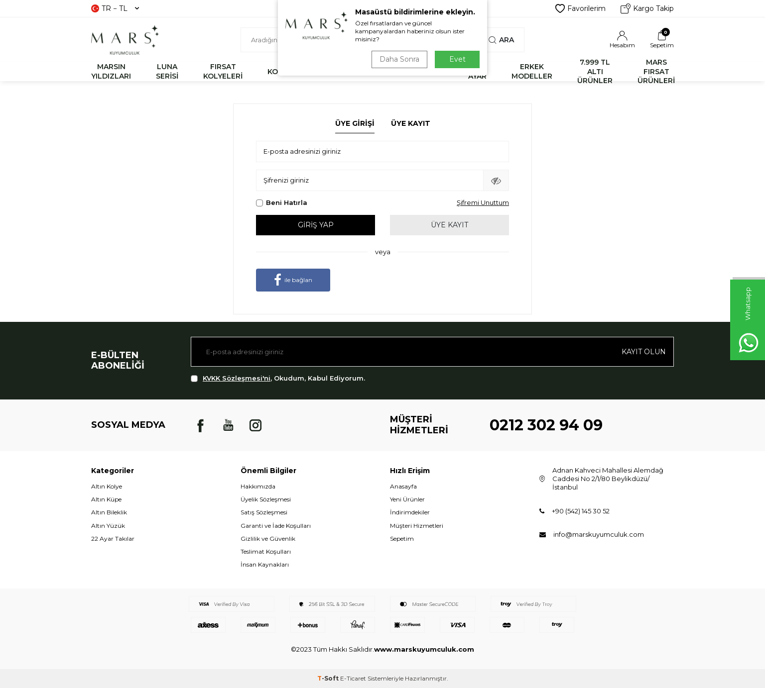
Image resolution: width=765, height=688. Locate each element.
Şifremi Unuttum (483, 202)
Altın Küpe (106, 499)
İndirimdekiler (410, 512)
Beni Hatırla (281, 202)
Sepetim (402, 538)
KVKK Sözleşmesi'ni (236, 378)
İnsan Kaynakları (265, 564)
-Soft (328, 678)
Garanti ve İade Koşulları (276, 525)
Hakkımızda (258, 486)
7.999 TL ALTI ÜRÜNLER (595, 71)
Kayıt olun (644, 351)
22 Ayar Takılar (112, 538)
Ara (501, 39)
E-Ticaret (353, 678)
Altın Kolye (106, 486)
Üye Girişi (355, 123)
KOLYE (279, 71)
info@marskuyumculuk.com (598, 534)
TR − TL (115, 8)
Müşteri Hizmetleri (416, 525)
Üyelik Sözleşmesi (266, 499)
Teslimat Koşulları (266, 551)
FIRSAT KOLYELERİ (223, 71)
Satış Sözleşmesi (264, 512)
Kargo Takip (647, 8)
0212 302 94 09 (546, 425)
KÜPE (433, 71)
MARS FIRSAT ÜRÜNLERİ (656, 71)
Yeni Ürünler (407, 499)
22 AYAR (477, 71)
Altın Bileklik (109, 512)
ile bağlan (293, 280)
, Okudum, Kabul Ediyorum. (278, 378)
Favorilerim (580, 8)
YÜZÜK (385, 71)
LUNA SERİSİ (167, 71)
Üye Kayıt (410, 123)
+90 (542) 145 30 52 (581, 511)
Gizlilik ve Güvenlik (268, 538)
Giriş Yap (316, 224)
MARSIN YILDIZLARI (111, 71)
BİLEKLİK (332, 71)
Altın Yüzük (108, 525)
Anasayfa (403, 486)
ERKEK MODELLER (531, 71)
